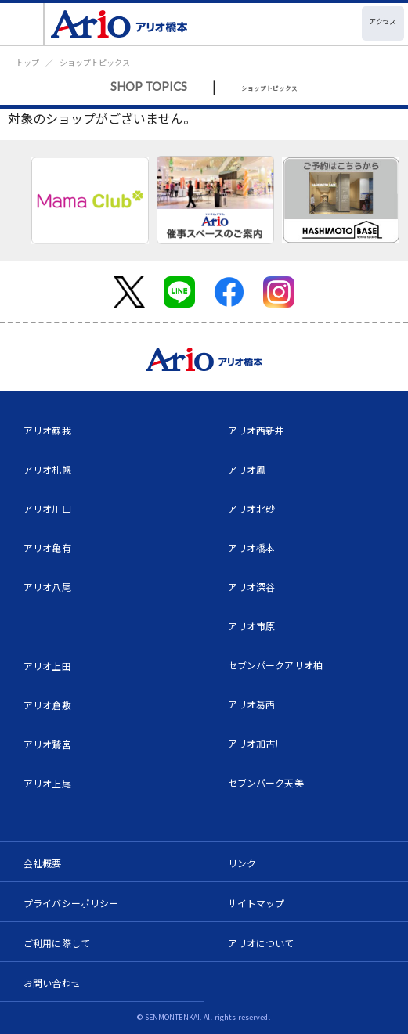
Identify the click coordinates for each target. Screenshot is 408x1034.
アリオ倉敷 (47, 705)
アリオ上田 (47, 665)
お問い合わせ (52, 982)
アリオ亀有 (47, 547)
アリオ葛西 (252, 704)
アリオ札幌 (47, 469)
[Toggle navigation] (22, 24)
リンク (242, 863)
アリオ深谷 (252, 586)
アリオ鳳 (247, 469)
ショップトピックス (95, 62)
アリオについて (261, 942)
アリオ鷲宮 (47, 744)
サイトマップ (256, 903)
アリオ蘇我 (47, 430)
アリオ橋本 (252, 547)
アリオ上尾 (47, 783)
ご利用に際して (56, 942)
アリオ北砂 (252, 508)
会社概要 (42, 863)
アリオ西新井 (256, 430)
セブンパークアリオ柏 (275, 665)
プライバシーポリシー (71, 903)
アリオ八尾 (47, 586)
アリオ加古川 (256, 743)
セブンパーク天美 (266, 782)
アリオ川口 (47, 508)
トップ (27, 62)
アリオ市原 (252, 625)
